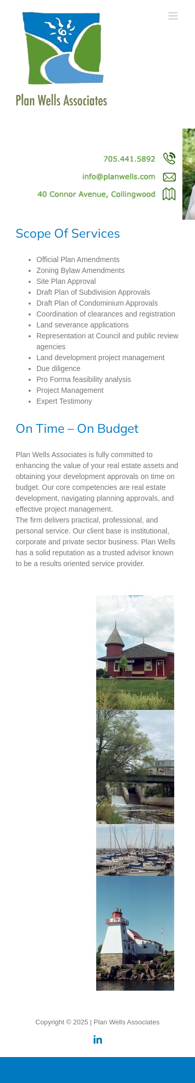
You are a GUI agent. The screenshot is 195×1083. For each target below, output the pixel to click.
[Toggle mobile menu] (173, 15)
